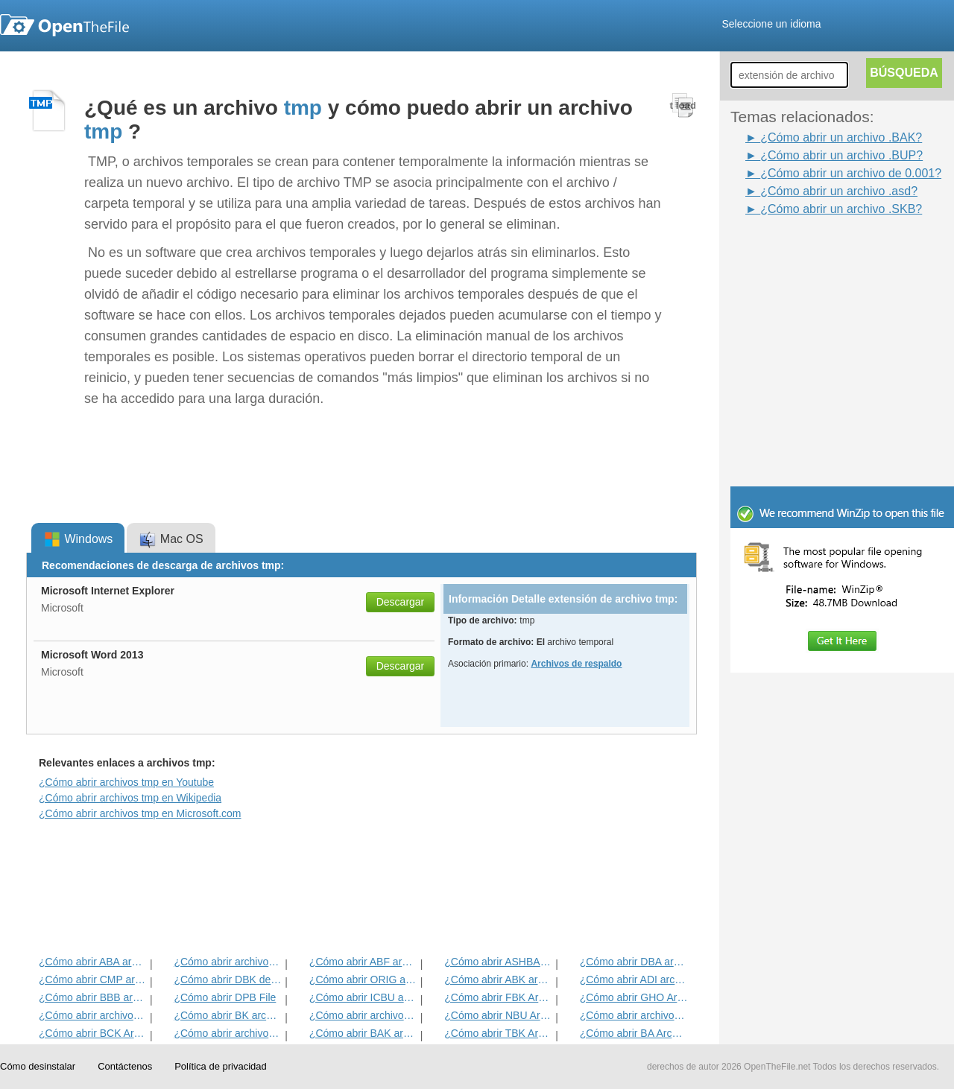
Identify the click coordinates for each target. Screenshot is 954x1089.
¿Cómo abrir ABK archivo (498, 979)
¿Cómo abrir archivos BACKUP (634, 1015)
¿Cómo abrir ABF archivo (363, 962)
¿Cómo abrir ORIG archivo (363, 979)
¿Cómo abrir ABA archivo (93, 962)
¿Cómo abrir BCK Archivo (93, 1033)
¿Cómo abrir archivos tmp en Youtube (126, 782)
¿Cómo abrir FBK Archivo (498, 997)
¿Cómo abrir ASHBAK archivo (498, 962)
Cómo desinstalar (37, 1066)
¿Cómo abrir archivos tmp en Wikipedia (130, 798)
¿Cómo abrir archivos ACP (228, 1033)
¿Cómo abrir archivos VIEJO (228, 962)
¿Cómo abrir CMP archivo (93, 979)
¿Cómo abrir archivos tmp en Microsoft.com (140, 813)
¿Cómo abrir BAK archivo (363, 1033)
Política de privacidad (220, 1066)
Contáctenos (125, 1066)
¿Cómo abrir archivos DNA (93, 1015)
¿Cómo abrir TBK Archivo (498, 1033)
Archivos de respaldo (576, 663)
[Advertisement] (819, 251)
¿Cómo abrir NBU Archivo (498, 1015)
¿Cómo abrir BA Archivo (634, 1033)
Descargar (400, 602)
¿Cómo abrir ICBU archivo (363, 997)
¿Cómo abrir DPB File (225, 997)
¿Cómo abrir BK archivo (228, 1015)
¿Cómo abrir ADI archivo (634, 979)
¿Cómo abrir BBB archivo (93, 997)
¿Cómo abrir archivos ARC (363, 1015)
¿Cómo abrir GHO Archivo (634, 997)
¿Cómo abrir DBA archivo (634, 962)
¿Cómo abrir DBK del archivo (228, 979)
